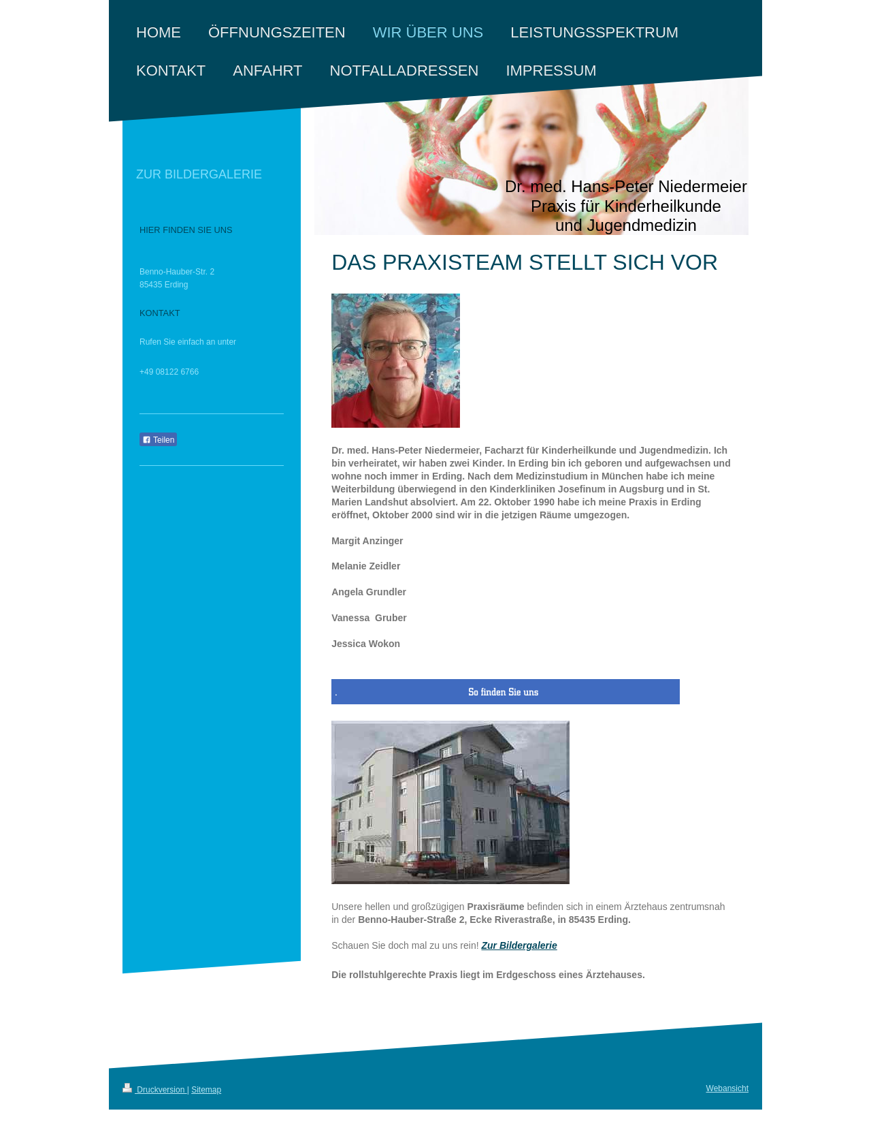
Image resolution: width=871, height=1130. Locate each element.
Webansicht (727, 1088)
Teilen (158, 440)
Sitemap (206, 1090)
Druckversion (154, 1090)
